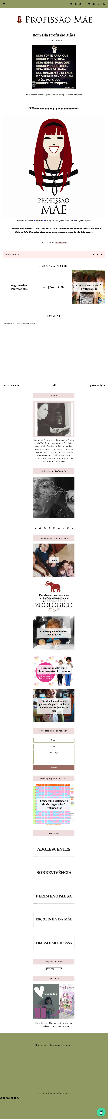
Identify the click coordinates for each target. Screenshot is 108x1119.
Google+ (79, 220)
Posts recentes (11, 385)
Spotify (88, 220)
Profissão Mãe (12, 254)
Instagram (50, 220)
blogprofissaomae (61, 1045)
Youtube (70, 220)
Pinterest (39, 220)
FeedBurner (61, 241)
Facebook (21, 220)
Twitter (31, 220)
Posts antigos (97, 385)
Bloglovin (60, 220)
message (53, 757)
